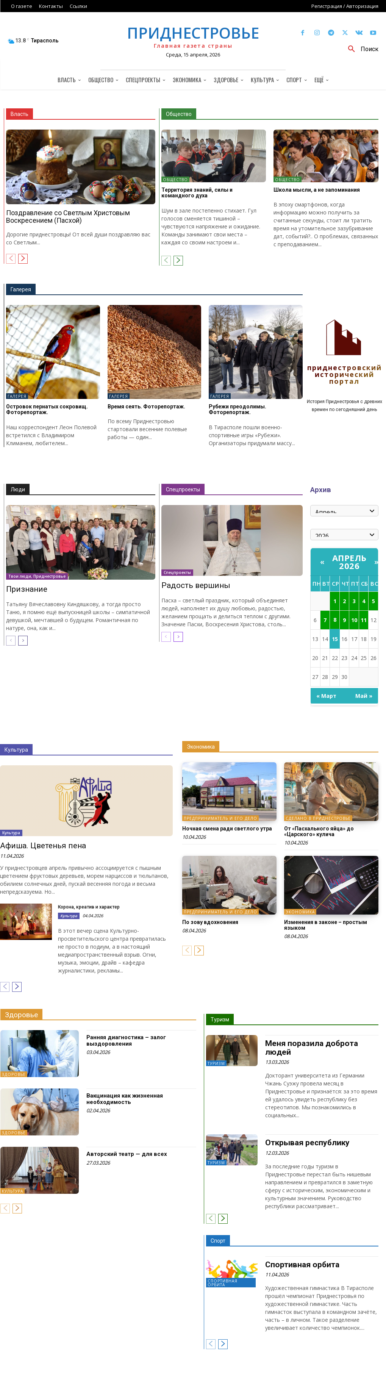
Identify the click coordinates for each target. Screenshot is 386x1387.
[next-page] (23, 259)
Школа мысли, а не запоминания (316, 190)
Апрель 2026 (349, 561)
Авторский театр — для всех (126, 1154)
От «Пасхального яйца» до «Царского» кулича (319, 831)
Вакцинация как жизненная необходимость (124, 1099)
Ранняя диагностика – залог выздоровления (126, 1040)
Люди (18, 489)
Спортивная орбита (223, 1282)
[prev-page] (11, 259)
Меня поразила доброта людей (311, 1048)
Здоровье (21, 1014)
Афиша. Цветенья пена (43, 845)
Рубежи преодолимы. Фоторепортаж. (237, 409)
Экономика (201, 747)
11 (364, 620)
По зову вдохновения (210, 922)
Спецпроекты (183, 489)
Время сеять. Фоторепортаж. (146, 406)
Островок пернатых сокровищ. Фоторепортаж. (47, 409)
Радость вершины (195, 585)
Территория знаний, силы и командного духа (197, 193)
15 (335, 639)
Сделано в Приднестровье (318, 818)
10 (354, 620)
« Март (326, 695)
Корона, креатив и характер (89, 907)
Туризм (220, 1019)
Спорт (218, 1241)
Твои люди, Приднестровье (37, 576)
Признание (26, 589)
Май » (363, 695)
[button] (360, 49)
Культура (16, 750)
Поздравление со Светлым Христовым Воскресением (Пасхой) (68, 216)
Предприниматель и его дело (220, 818)
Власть (19, 114)
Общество (179, 114)
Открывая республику (307, 1142)
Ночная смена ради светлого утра (227, 829)
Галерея (21, 289)
